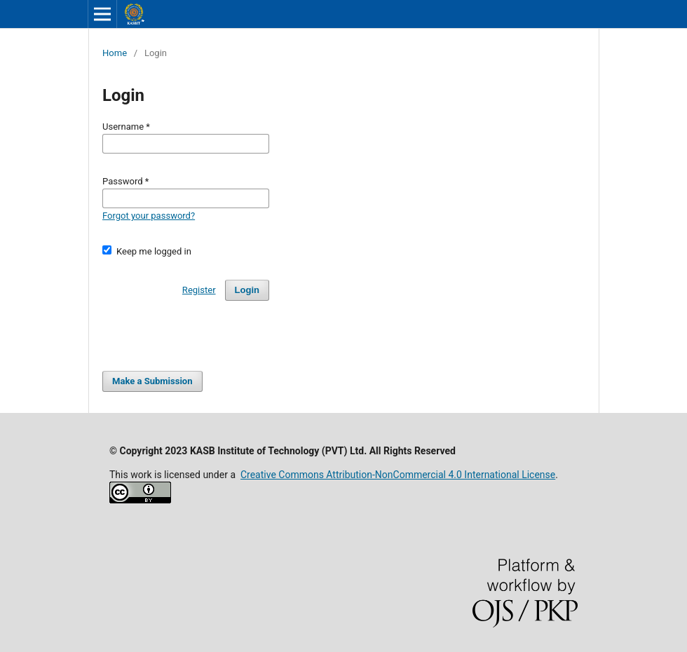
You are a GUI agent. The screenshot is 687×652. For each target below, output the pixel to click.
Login (247, 290)
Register (199, 290)
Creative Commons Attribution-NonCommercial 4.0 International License (397, 474)
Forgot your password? (148, 215)
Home (114, 53)
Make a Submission (152, 381)
